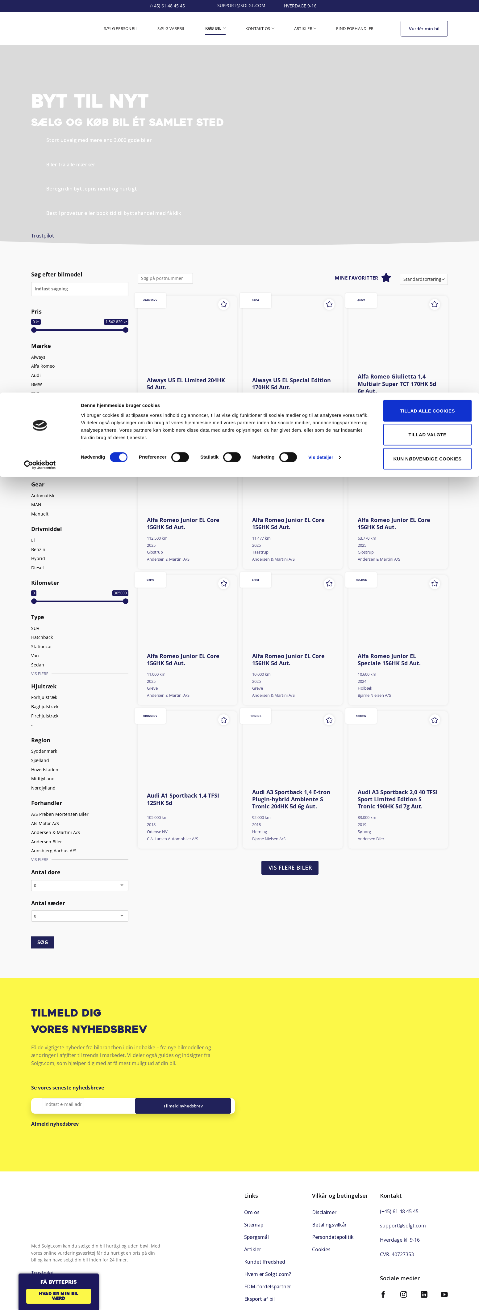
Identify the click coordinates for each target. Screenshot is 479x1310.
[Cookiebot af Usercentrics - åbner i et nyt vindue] (40, 72)
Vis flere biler (290, 867)
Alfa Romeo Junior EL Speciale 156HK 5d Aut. (389, 660)
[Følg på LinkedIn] (424, 1289)
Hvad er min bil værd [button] (58, 1296)
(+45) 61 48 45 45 (399, 1204)
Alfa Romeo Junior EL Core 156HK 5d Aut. (183, 523)
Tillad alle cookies (427, 18)
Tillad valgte (427, 42)
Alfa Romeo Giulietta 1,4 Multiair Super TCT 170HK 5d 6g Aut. (397, 384)
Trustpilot (42, 235)
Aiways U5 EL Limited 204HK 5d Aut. (186, 384)
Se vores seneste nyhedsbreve (67, 1087)
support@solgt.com (403, 1219)
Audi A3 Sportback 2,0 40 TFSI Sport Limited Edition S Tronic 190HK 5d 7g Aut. (398, 799)
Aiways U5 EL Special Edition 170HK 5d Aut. (291, 384)
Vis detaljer (320, 64)
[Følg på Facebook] (383, 1289)
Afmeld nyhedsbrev (55, 1123)
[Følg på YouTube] (444, 1289)
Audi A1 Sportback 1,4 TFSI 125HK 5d (183, 799)
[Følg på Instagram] (403, 1289)
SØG (42, 942)
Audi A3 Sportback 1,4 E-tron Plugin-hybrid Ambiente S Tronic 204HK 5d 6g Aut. (291, 799)
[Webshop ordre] (424, 279)
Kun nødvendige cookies (428, 66)
